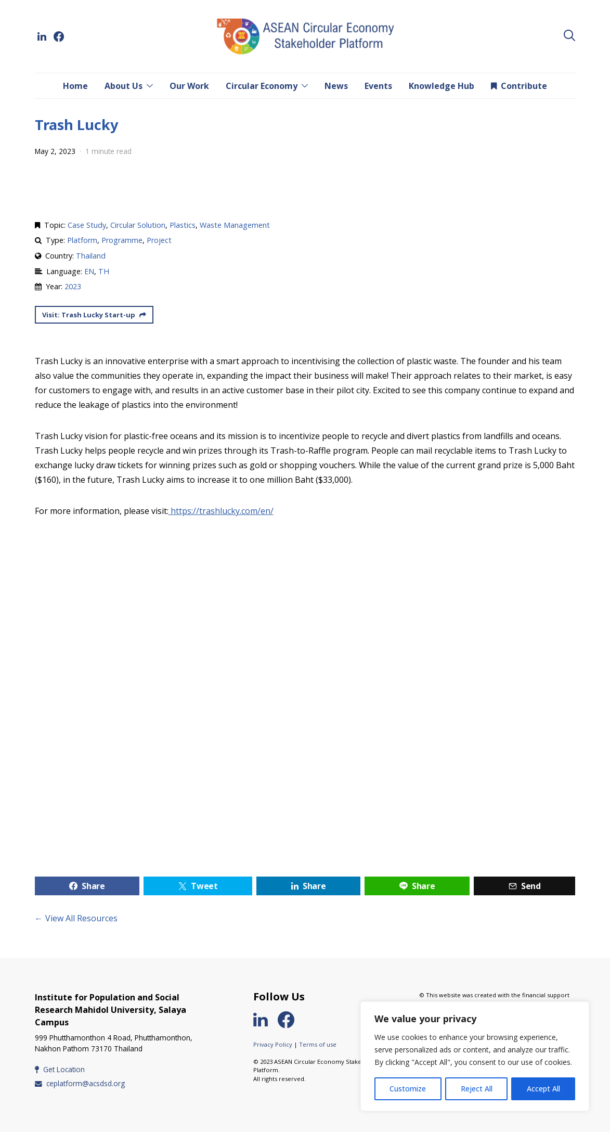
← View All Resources (76, 918)
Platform (82, 240)
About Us (123, 86)
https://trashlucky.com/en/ (221, 511)
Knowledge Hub (441, 86)
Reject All (476, 1089)
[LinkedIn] (42, 36)
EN (89, 271)
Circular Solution (137, 225)
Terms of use (317, 1044)
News (336, 86)
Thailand (91, 256)
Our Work (189, 86)
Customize (408, 1089)
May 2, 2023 (55, 151)
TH (103, 271)
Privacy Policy (272, 1044)
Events (378, 86)
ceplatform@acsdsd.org (80, 1083)
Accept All (543, 1089)
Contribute (519, 86)
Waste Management (235, 225)
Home (75, 86)
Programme (121, 240)
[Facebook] (58, 36)
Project (159, 240)
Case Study (87, 225)
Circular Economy (261, 86)
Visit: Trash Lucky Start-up (93, 314)
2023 (72, 286)
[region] (474, 1056)
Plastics (183, 225)
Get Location (60, 1069)
